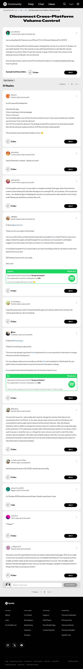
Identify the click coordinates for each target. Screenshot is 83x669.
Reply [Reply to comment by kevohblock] (71, 72)
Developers (28, 620)
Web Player (47, 620)
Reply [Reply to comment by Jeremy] (71, 291)
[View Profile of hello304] (14, 516)
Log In (71, 4)
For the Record (10, 625)
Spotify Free (66, 635)
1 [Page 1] (68, 84)
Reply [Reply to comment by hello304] (71, 536)
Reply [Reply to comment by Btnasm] (71, 142)
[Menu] (78, 4)
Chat (41, 4)
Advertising (28, 625)
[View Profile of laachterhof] (15, 180)
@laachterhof (17, 225)
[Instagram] (7, 645)
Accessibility (55, 661)
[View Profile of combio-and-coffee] (18, 460)
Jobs (7, 620)
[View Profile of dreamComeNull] (17, 488)
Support (46, 615)
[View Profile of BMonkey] (14, 409)
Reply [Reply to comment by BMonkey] (71, 450)
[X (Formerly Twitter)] (14, 645)
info (44, 361)
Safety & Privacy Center (16, 661)
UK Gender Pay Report (32, 665)
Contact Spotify (49, 630)
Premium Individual (69, 615)
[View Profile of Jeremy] (14, 217)
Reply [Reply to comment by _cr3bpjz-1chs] (71, 575)
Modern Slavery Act (10, 665)
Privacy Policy (27, 661)
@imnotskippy (17, 340)
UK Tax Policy (21, 665)
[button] (76, 33)
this (53, 237)
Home (15, 10)
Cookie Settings (38, 661)
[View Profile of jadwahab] (14, 152)
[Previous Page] (62, 84)
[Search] (64, 4)
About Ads (47, 661)
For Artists (28, 615)
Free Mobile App (49, 625)
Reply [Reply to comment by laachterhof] (71, 206)
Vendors (27, 635)
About (7, 615)
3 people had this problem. (16, 72)
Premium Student (68, 630)
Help (31, 4)
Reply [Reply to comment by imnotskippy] (71, 322)
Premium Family (68, 625)
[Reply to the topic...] (36, 585)
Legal (6, 661)
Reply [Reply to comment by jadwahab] (71, 169)
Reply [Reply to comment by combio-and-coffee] (71, 477)
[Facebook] (21, 645)
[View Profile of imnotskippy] (15, 301)
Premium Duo (67, 620)
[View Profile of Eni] (14, 332)
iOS (26, 10)
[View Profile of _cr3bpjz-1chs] (16, 546)
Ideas (51, 4)
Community (12, 4)
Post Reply (70, 585)
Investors (27, 630)
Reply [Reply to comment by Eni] (71, 398)
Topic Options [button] (8, 80)
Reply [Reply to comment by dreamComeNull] (71, 505)
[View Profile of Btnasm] (14, 95)
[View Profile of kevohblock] (15, 32)
